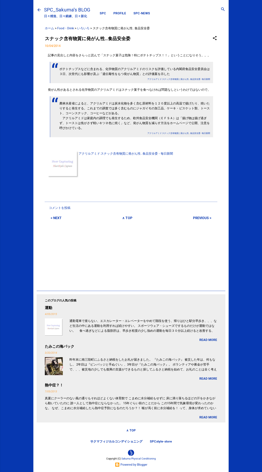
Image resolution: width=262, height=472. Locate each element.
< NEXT (56, 218)
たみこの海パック (59, 346)
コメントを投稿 (59, 208)
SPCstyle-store (161, 441)
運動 (48, 308)
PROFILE (119, 13)
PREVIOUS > (202, 218)
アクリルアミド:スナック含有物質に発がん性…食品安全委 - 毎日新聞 (126, 153)
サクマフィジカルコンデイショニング (116, 441)
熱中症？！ (54, 385)
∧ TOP (127, 218)
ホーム (49, 28)
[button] (214, 38)
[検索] (222, 9)
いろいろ (83, 28)
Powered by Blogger (131, 464)
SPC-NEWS (141, 13)
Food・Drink (65, 28)
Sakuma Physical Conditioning (138, 458)
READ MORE (208, 340)
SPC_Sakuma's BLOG (67, 10)
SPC (103, 13)
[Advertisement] (131, 254)
